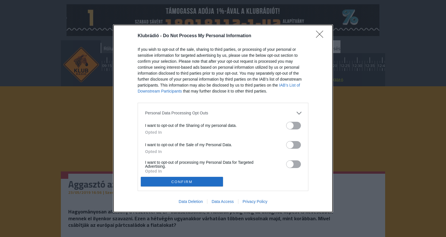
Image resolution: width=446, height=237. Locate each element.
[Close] (321, 36)
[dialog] (223, 118)
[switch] (293, 125)
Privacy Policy (255, 201)
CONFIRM (182, 182)
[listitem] (223, 113)
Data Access (223, 201)
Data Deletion (191, 201)
